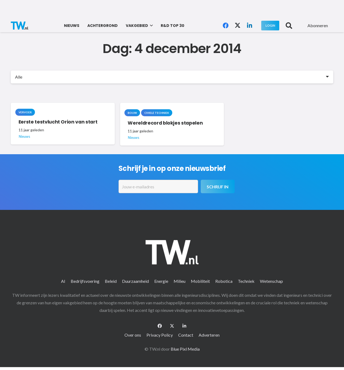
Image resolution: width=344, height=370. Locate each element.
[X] (237, 25)
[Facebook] (226, 25)
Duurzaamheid (135, 281)
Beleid (111, 281)
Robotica (223, 281)
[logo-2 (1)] (19, 26)
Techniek (246, 281)
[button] (150, 25)
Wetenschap (271, 281)
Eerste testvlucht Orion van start (58, 121)
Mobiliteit (200, 281)
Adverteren (209, 334)
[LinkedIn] (249, 25)
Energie (161, 281)
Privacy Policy (159, 334)
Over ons (132, 334)
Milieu (179, 281)
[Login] (270, 25)
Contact (185, 334)
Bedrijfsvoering (85, 281)
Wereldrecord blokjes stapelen (165, 122)
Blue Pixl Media (185, 348)
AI (63, 281)
